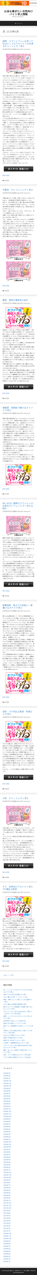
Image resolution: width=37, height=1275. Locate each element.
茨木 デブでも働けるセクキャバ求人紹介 (17, 1055)
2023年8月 (6, 1152)
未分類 (7, 180)
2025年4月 (6, 1101)
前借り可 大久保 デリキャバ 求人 (14, 1040)
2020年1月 (6, 1261)
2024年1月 (6, 1139)
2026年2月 (6, 1076)
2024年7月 (6, 1124)
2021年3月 (6, 1226)
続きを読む (6, 175)
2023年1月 (6, 1170)
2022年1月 (6, 1200)
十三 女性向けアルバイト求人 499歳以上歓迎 (19, 887)
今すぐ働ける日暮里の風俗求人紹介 (15, 1004)
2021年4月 (6, 1223)
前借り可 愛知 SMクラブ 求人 (13, 1038)
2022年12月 (7, 1172)
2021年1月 (6, 1231)
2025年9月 (6, 1088)
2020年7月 (6, 1246)
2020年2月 (6, 1259)
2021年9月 (6, 1211)
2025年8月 (6, 1091)
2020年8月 (6, 1244)
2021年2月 (6, 1228)
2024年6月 (6, 1127)
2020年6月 (6, 1249)
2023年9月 (6, 1149)
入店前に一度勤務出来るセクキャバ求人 (16, 1043)
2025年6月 (6, 1096)
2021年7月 (6, 1216)
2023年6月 (6, 1157)
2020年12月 (7, 1233)
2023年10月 (7, 1147)
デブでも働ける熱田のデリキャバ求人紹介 (17, 1057)
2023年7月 (6, 1155)
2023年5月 (6, 1160)
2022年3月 (6, 1195)
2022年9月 (6, 1180)
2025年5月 (6, 1099)
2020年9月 (6, 1241)
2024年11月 (7, 1114)
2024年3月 (6, 1134)
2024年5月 (6, 1129)
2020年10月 (7, 1238)
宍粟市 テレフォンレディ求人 (18, 189)
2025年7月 (6, 1093)
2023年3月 (6, 1165)
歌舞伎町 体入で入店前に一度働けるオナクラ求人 (18, 606)
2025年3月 (6, 1104)
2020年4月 (6, 1254)
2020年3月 (6, 1256)
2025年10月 (7, 1086)
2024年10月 (7, 1116)
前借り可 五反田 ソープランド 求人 (14, 1023)
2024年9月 (6, 1119)
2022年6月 (6, 1188)
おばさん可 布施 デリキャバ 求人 (14, 1035)
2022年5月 (6, 1190)
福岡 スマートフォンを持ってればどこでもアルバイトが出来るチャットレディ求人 (18, 43)
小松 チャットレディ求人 (16, 798)
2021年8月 (6, 1213)
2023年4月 (6, 1162)
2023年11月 (7, 1144)
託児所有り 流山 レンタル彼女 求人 (14, 1021)
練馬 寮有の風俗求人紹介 (15, 300)
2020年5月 (6, 1251)
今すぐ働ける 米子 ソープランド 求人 (15, 997)
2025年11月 (7, 1083)
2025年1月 (6, 1109)
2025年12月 (7, 1081)
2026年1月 (6, 1078)
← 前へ (5, 975)
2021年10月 (7, 1208)
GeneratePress (19, 1272)
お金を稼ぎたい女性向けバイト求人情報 (18, 12)
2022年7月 (6, 1185)
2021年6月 (6, 1218)
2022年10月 (7, 1177)
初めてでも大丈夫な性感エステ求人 (15, 994)
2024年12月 (7, 1111)
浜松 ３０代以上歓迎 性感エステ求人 (17, 712)
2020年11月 (7, 1236)
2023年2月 (6, 1167)
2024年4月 (6, 1132)
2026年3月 (6, 1073)
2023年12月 (7, 1142)
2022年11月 (7, 1175)
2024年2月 (6, 1137)
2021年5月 (6, 1221)
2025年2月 (6, 1106)
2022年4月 (6, 1193)
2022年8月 (6, 1182)
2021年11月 (7, 1205)
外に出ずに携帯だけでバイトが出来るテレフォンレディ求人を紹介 (18, 506)
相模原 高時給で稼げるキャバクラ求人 (18, 409)
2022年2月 (6, 1198)
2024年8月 (6, 1121)
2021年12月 (7, 1203)
